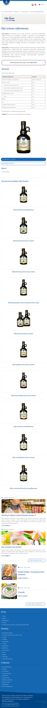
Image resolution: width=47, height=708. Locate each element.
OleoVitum (5, 656)
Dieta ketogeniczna (7, 686)
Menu (41, 4)
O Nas (3, 616)
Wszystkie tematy (6, 667)
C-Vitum (4, 643)
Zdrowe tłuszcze (6, 673)
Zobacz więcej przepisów (35, 604)
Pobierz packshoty (23, 163)
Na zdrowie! (5, 671)
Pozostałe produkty (7, 658)
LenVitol (4, 637)
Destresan (5, 648)
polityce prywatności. (7, 701)
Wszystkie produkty (7, 633)
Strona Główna (7, 11)
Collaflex (4, 639)
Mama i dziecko (6, 682)
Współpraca (5, 620)
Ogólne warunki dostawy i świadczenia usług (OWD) (15, 624)
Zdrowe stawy (6, 677)
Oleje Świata (24, 11)
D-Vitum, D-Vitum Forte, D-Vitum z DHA (12, 635)
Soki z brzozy (5, 650)
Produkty (17, 11)
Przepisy (4, 669)
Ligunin (4, 654)
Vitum (3, 652)
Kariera (4, 618)
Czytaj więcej (6, 525)
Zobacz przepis (23, 578)
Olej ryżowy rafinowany (37, 11)
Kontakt (4, 622)
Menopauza (5, 684)
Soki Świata (5, 641)
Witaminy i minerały (7, 680)
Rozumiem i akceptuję (10, 704)
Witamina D (5, 675)
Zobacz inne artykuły (37, 560)
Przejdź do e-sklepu (23, 159)
